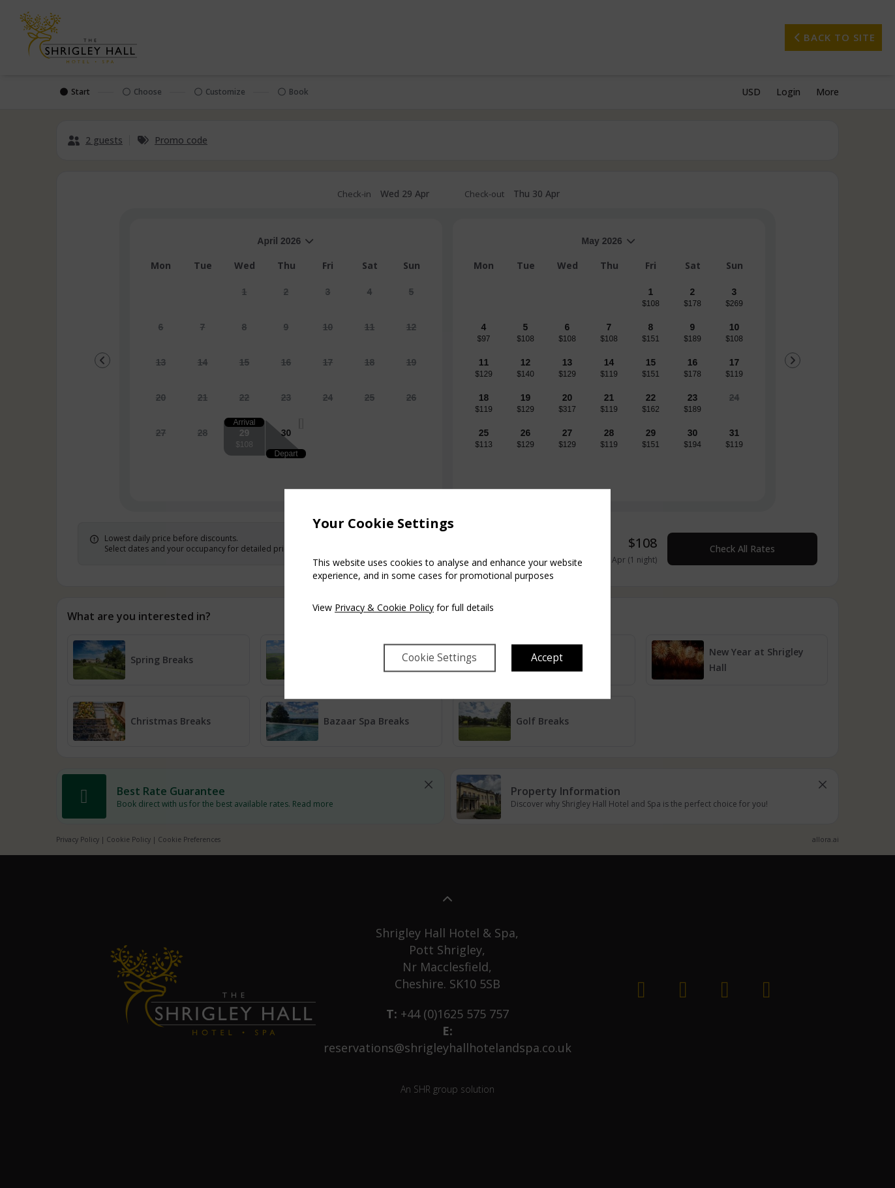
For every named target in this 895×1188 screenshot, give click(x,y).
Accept (547, 658)
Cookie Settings (437, 658)
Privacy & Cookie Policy (384, 607)
